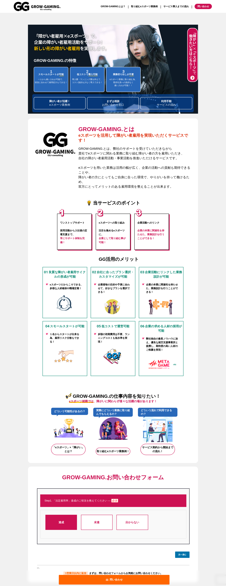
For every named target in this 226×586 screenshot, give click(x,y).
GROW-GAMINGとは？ (113, 6)
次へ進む (182, 554)
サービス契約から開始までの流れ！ (157, 449)
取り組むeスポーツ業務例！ (113, 451)
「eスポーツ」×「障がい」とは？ (68, 449)
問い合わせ (114, 579)
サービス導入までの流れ (176, 6)
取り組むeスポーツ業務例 (144, 6)
